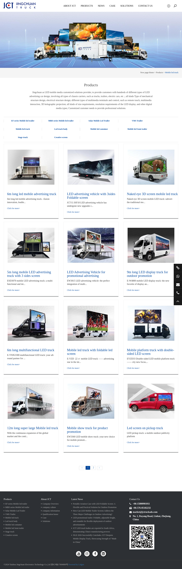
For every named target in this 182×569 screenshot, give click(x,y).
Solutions (46, 521)
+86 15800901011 (178, 276)
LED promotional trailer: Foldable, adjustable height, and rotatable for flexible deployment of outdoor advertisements (94, 521)
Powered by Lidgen (76, 564)
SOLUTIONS (126, 6)
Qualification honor (50, 514)
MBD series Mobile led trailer (61, 121)
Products (87, 6)
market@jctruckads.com (178, 284)
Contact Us (145, 6)
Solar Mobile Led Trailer (99, 121)
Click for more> (13, 208)
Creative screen (60, 137)
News (101, 6)
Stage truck (23, 137)
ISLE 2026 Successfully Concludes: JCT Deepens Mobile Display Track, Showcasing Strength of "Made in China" (94, 538)
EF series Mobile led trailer (23, 121)
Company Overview (51, 504)
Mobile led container (99, 129)
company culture (49, 507)
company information (51, 511)
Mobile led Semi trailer (137, 129)
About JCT (69, 6)
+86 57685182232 (178, 293)
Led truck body (60, 129)
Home (151, 72)
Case (112, 6)
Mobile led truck (171, 72)
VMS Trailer (137, 121)
